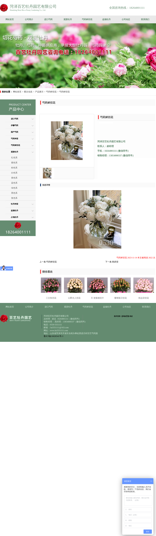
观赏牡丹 (68, 19)
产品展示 (39, 92)
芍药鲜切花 (87, 19)
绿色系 (14, 188)
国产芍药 (14, 132)
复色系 (14, 198)
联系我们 (145, 19)
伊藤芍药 (14, 125)
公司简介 (29, 19)
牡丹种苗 (14, 204)
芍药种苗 (14, 139)
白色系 (14, 173)
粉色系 (14, 168)
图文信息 (28, 92)
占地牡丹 (14, 217)
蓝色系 (14, 183)
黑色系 (14, 193)
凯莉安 (115, 262)
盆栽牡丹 (106, 19)
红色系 (14, 157)
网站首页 (9, 19)
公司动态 (126, 19)
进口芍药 (48, 19)
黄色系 (14, 178)
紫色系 (14, 163)
